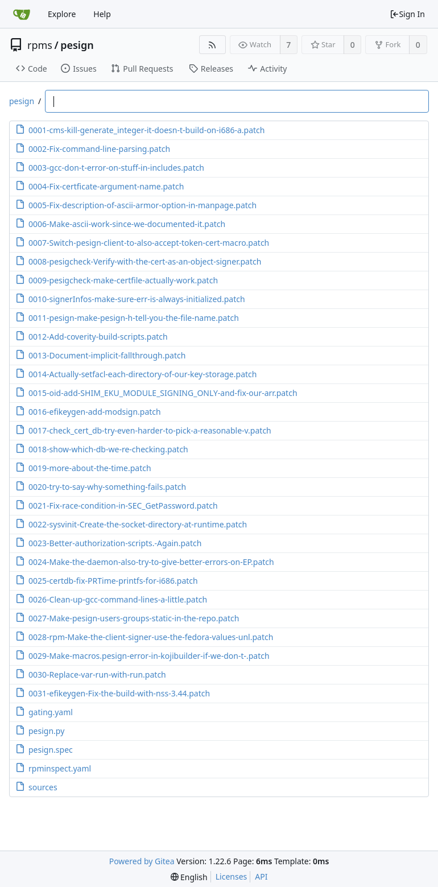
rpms (39, 45)
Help (102, 14)
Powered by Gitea (142, 861)
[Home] (22, 14)
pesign (77, 45)
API (261, 876)
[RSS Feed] (212, 44)
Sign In (407, 14)
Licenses (231, 876)
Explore (62, 14)
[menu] (189, 877)
